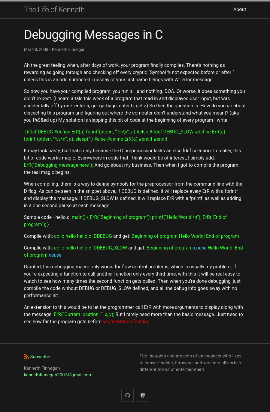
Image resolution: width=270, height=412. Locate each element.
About (239, 9)
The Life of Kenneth (54, 9)
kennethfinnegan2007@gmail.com (58, 375)
